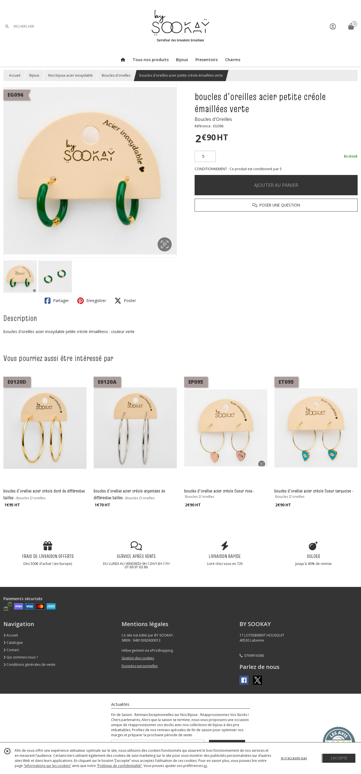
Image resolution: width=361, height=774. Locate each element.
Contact (11, 649)
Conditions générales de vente (29, 664)
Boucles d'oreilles (116, 75)
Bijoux (34, 75)
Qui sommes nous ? (20, 657)
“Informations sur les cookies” (47, 765)
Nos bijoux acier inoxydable (70, 75)
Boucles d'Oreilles (213, 119)
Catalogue (13, 642)
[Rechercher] (7, 26)
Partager (57, 300)
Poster (125, 300)
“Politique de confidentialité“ (119, 765)
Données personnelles (140, 666)
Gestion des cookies (138, 658)
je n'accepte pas (294, 758)
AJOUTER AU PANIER (276, 185)
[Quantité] (205, 156)
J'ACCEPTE (339, 758)
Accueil (14, 75)
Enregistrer (91, 300)
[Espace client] (333, 26)
